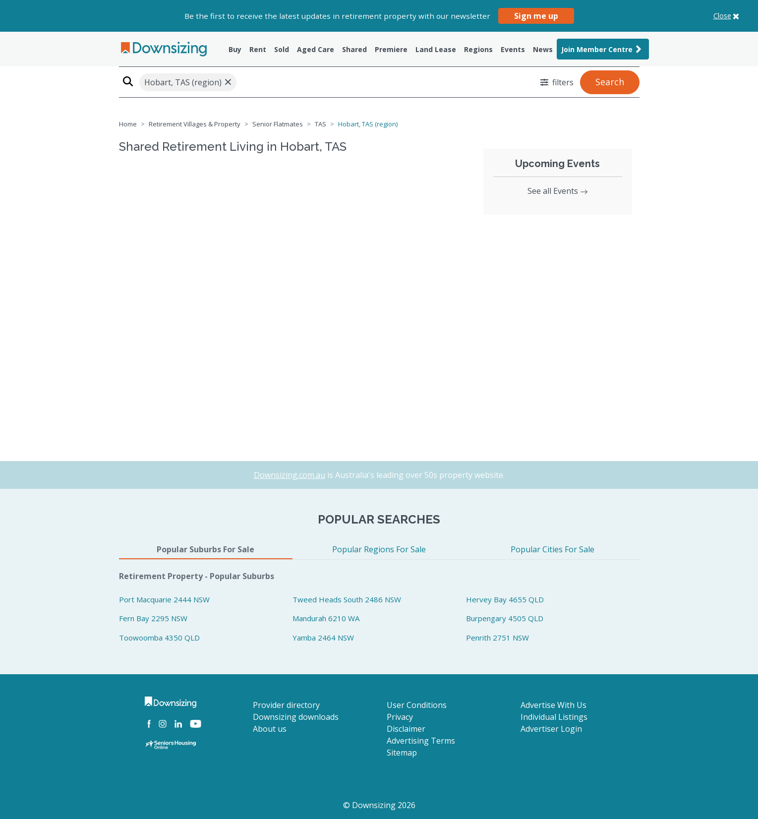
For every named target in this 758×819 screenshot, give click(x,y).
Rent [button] (257, 49)
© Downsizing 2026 (379, 805)
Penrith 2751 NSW (497, 638)
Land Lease (435, 49)
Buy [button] (235, 49)
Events (513, 49)
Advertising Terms (421, 740)
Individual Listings (554, 716)
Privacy (400, 716)
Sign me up (536, 15)
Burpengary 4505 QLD (504, 618)
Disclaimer (406, 728)
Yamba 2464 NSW (323, 638)
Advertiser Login (551, 728)
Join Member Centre (602, 49)
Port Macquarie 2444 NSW (164, 599)
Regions (478, 49)
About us (270, 728)
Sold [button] (281, 49)
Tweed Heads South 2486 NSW (346, 599)
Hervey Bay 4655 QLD (505, 599)
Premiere (391, 49)
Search (609, 82)
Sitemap (402, 752)
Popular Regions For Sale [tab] (379, 549)
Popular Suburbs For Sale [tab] (205, 549)
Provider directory (286, 705)
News (543, 49)
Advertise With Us (553, 705)
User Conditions (417, 705)
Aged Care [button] (315, 49)
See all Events (557, 190)
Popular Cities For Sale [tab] (552, 549)
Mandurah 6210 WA (325, 618)
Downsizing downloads (296, 716)
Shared (354, 49)
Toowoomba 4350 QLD (159, 638)
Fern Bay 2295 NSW (153, 618)
